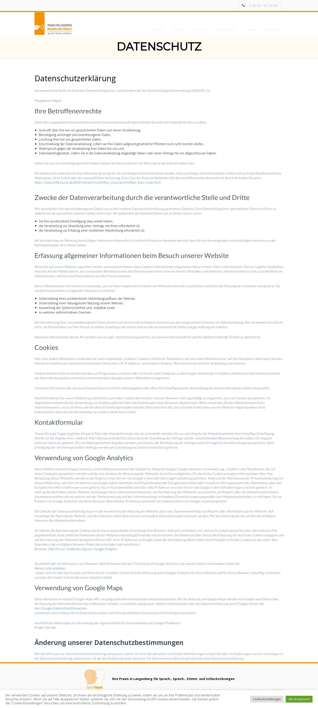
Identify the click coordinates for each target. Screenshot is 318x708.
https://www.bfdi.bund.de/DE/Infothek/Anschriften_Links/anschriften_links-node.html (98, 182)
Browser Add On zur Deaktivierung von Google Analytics (76, 549)
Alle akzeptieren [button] (299, 699)
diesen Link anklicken (50, 568)
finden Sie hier (45, 627)
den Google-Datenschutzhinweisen (61, 608)
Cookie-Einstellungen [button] (267, 699)
